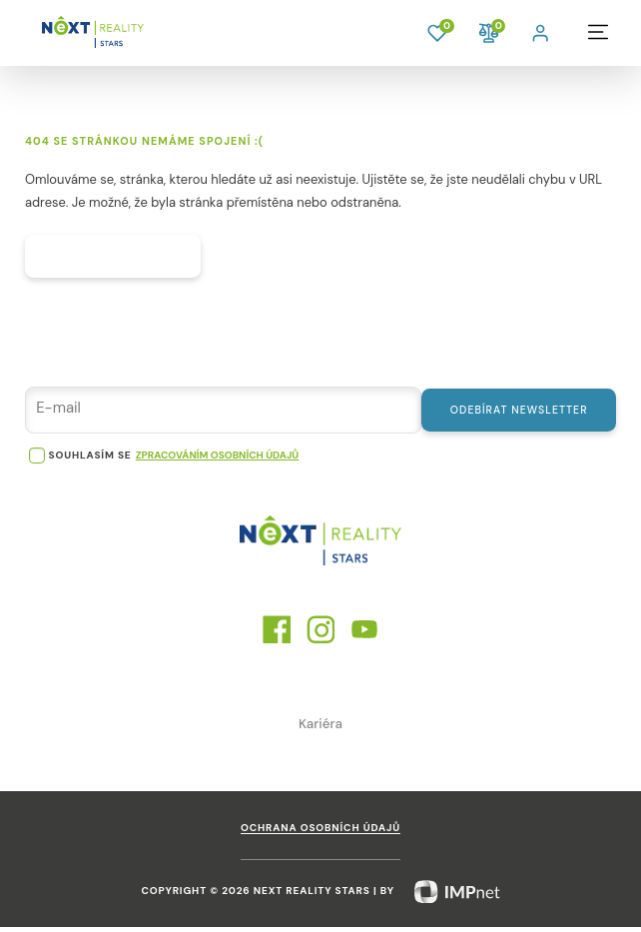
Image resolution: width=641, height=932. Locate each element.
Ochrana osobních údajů (320, 833)
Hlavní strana (120, 259)
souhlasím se (90, 461)
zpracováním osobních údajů (217, 461)
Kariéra (320, 728)
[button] (542, 32)
